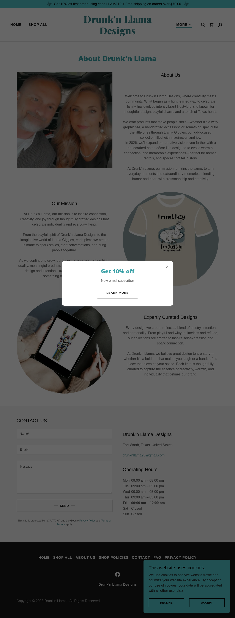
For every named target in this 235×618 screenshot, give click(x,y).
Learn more (117, 292)
